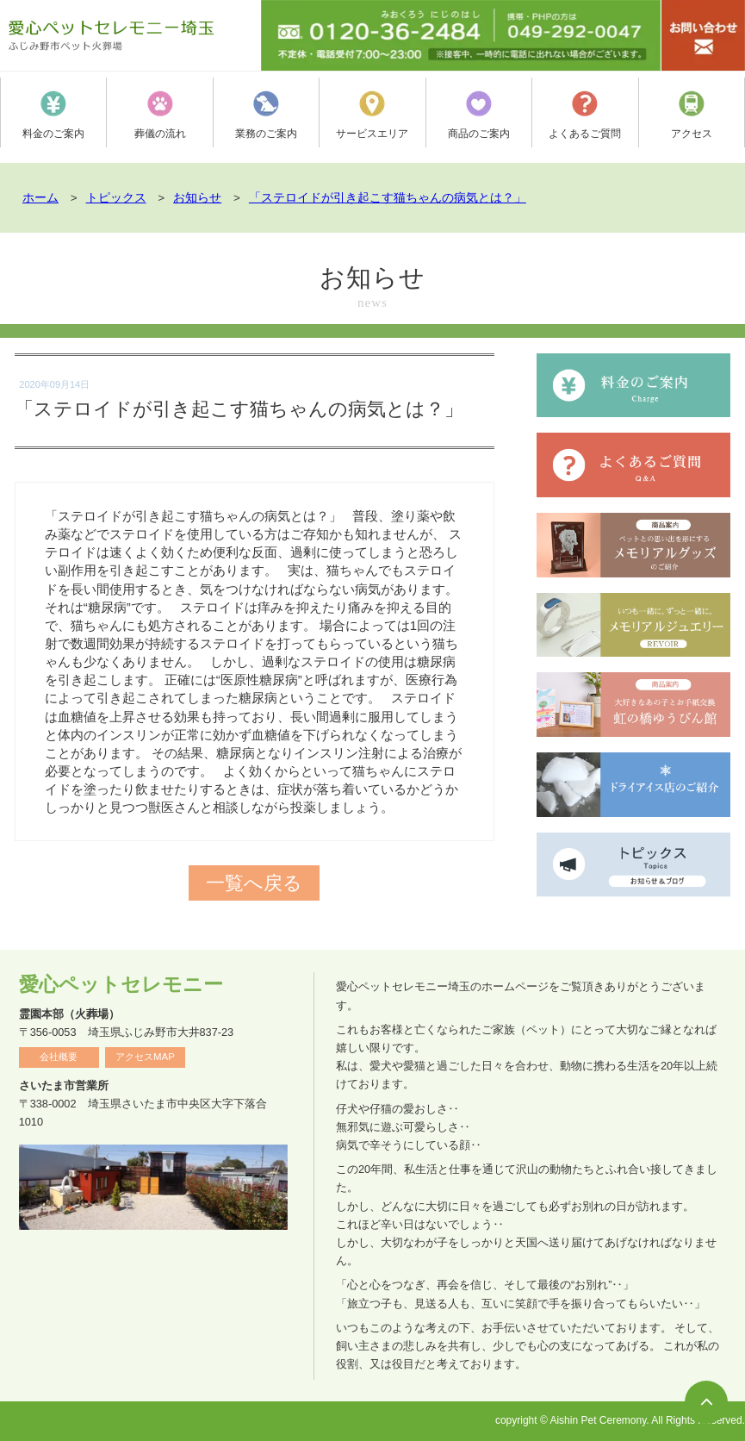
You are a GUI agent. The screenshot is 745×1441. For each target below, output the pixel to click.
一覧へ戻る (254, 883)
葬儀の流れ (160, 115)
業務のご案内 (266, 115)
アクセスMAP (145, 1056)
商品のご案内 (479, 115)
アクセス (691, 115)
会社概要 (59, 1056)
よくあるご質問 (585, 115)
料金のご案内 (53, 115)
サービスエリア (372, 115)
